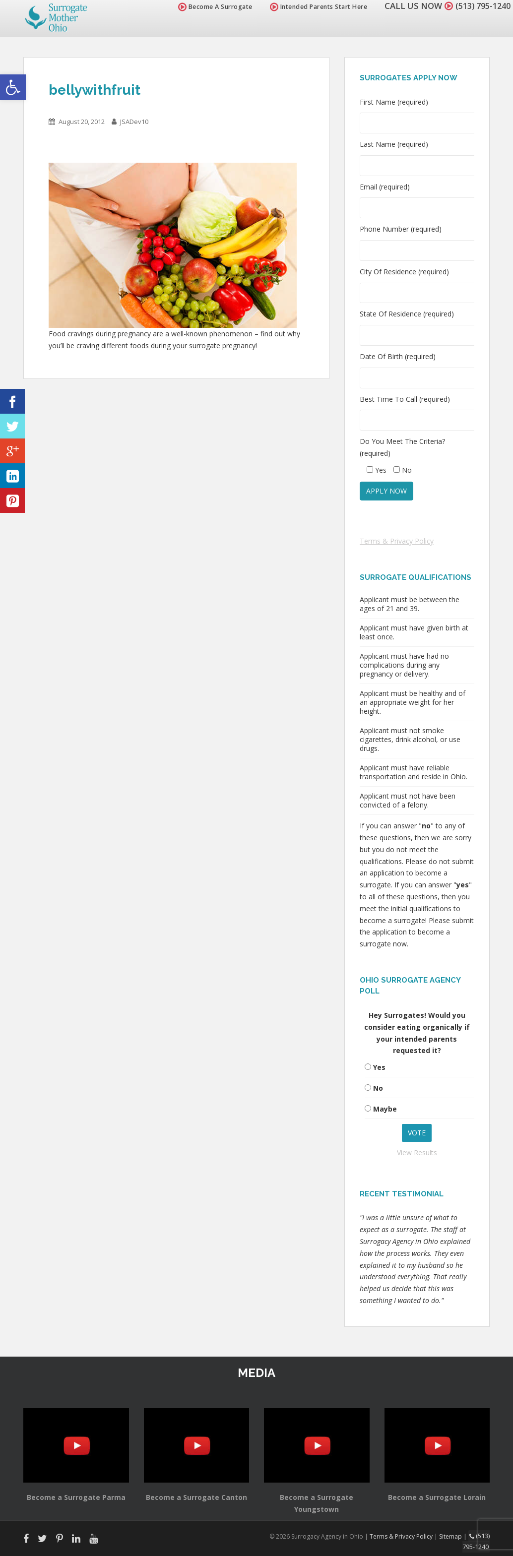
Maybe (385, 1109)
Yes (379, 1067)
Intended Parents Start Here (313, 6)
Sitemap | (455, 1536)
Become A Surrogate (210, 6)
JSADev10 (134, 121)
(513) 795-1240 (480, 5)
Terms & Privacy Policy (397, 541)
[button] (13, 87)
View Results (417, 1152)
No (378, 1088)
